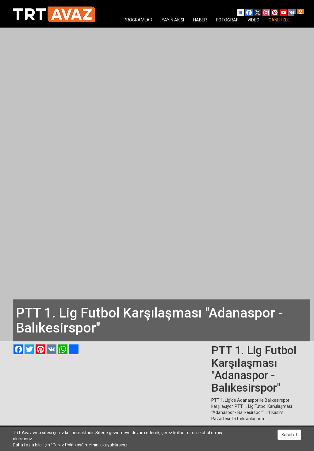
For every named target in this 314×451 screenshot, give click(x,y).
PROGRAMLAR (138, 19)
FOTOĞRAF (227, 19)
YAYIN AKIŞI (173, 19)
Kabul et (289, 434)
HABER (200, 19)
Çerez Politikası (67, 444)
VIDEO (253, 19)
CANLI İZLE (279, 19)
